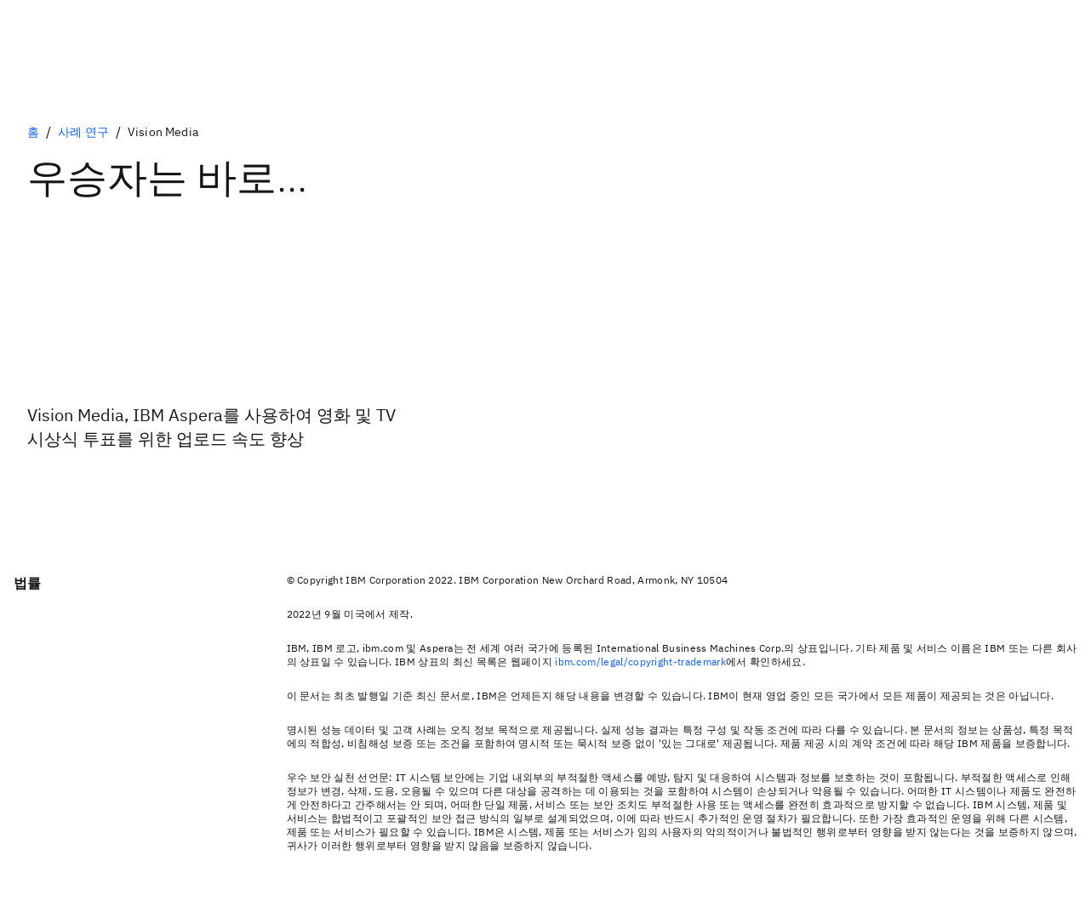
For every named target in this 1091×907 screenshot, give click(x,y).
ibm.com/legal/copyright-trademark (640, 661)
